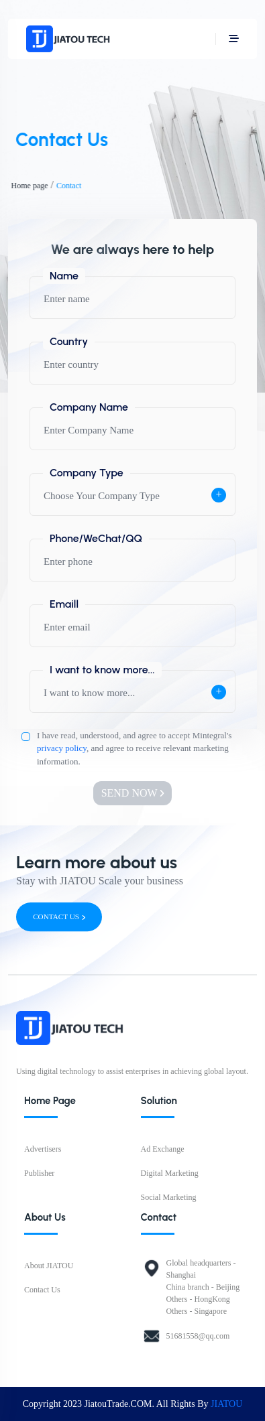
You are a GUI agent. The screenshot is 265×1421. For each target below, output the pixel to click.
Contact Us (42, 1289)
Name (64, 275)
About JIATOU (48, 1265)
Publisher (39, 1173)
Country (69, 341)
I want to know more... (102, 669)
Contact (64, 185)
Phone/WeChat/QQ (96, 538)
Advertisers (42, 1149)
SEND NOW (132, 793)
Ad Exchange (162, 1149)
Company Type (86, 472)
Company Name (89, 407)
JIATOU (226, 1404)
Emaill (64, 604)
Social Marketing (169, 1197)
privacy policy (62, 748)
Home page (25, 185)
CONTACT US (59, 916)
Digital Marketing (170, 1173)
